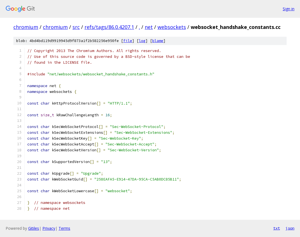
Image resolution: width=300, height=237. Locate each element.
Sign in (288, 8)
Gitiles (33, 228)
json (290, 228)
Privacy (48, 228)
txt (276, 228)
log (142, 40)
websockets (172, 27)
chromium (25, 27)
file (127, 40)
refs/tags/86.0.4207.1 (109, 27)
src (76, 27)
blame (157, 40)
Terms (64, 228)
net (149, 27)
